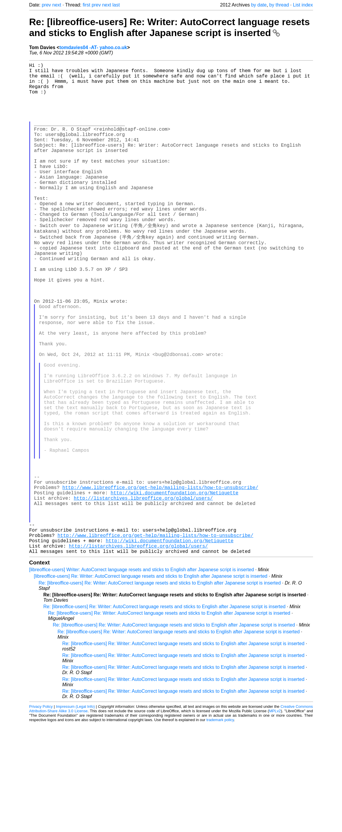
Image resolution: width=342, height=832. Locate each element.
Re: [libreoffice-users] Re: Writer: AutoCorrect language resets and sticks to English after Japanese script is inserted (169, 27)
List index (303, 4)
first (86, 4)
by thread (279, 4)
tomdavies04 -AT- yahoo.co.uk (93, 47)
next (56, 4)
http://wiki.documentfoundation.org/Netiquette (174, 587)
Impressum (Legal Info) (75, 814)
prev (46, 4)
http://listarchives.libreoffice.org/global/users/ (143, 593)
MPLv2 (275, 818)
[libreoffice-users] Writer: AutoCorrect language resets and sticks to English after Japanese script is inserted (141, 677)
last (116, 4)
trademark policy (220, 827)
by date (258, 4)
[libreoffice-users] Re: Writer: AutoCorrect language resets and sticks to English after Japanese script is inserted (151, 683)
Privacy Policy (41, 814)
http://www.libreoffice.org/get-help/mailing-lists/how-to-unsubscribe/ (160, 580)
